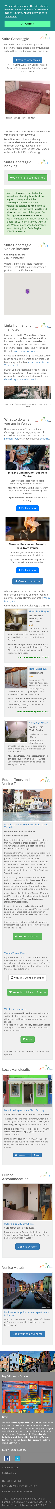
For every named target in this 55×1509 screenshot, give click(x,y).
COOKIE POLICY (10, 1467)
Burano (31, 205)
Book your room (27, 1246)
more (37, 1155)
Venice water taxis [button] (27, 60)
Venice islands (39, 1434)
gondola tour (11, 438)
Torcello (37, 209)
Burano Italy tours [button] (27, 936)
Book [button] (27, 1039)
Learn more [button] (11, 16)
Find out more (27, 508)
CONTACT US (9, 1472)
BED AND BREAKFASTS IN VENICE (19, 1486)
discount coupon (22, 1155)
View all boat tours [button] (27, 581)
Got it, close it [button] (27, 24)
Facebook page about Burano (23, 1422)
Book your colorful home (27, 1333)
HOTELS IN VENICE (11, 1480)
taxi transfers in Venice (26, 351)
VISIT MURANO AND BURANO (17, 1491)
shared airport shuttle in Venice (21, 379)
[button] (27, 291)
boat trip (44, 438)
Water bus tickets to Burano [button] (27, 992)
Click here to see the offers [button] (27, 177)
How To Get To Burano (29, 215)
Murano (11, 212)
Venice (21, 193)
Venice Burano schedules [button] (27, 977)
